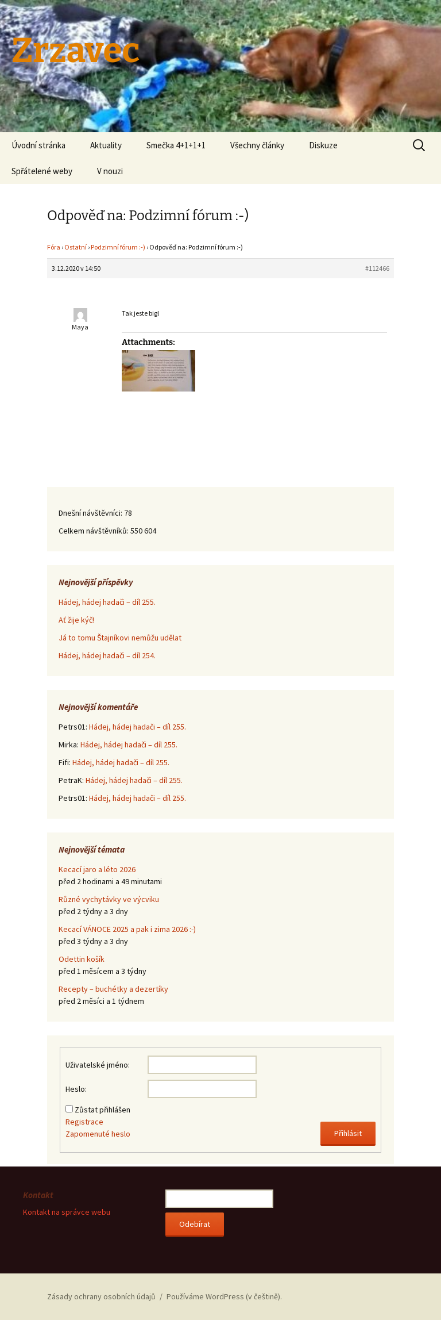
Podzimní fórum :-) (118, 247)
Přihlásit (348, 1133)
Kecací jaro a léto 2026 (97, 869)
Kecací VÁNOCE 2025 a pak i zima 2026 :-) (127, 929)
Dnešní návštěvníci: (91, 513)
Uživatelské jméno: (97, 1065)
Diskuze (323, 145)
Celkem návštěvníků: (94, 530)
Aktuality (106, 145)
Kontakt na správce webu (66, 1212)
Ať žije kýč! (76, 620)
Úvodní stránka (38, 145)
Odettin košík (82, 959)
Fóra (53, 247)
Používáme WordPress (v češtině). (224, 1296)
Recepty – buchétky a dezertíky (113, 989)
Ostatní (75, 247)
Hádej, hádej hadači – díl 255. (107, 602)
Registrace (84, 1121)
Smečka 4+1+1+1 (176, 145)
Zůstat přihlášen (102, 1109)
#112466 (377, 268)
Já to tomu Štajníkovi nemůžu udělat (120, 637)
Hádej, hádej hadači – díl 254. (107, 655)
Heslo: (76, 1089)
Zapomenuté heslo (97, 1134)
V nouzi (110, 171)
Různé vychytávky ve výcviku (109, 899)
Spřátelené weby (41, 171)
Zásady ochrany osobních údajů (101, 1296)
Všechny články (257, 145)
